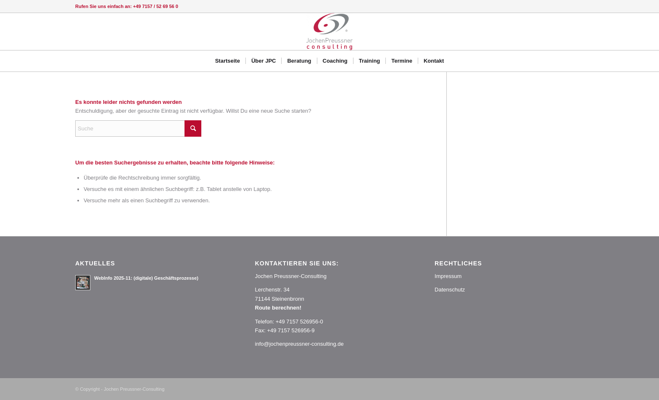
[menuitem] (227, 61)
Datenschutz (450, 289)
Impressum (448, 276)
